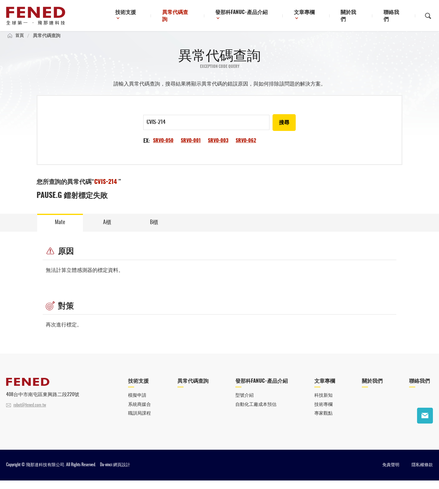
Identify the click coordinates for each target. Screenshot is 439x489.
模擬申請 (137, 403)
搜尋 (283, 129)
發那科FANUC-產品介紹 (256, 16)
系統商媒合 (139, 412)
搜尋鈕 (428, 16)
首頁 (19, 41)
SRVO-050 (163, 147)
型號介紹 (244, 403)
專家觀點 (323, 422)
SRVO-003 (218, 147)
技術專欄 (323, 412)
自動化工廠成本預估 (256, 412)
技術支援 (148, 16)
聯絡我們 (396, 16)
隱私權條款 (422, 473)
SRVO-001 (191, 147)
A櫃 (107, 229)
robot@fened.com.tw (29, 413)
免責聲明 (390, 473)
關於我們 (358, 16)
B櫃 (154, 229)
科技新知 (323, 403)
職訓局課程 (139, 422)
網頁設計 (121, 473)
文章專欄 (315, 16)
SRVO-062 (246, 147)
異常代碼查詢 (195, 16)
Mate (60, 229)
